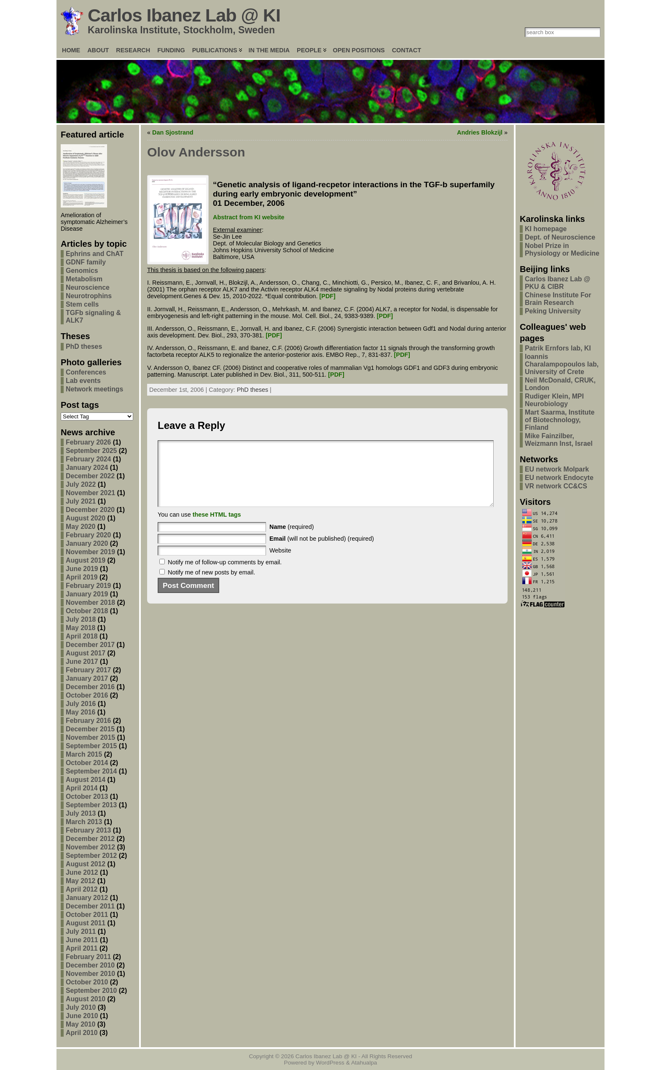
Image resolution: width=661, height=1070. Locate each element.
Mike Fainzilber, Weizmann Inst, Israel (559, 439)
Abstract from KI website (249, 217)
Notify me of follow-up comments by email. (225, 574)
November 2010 (90, 973)
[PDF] (328, 296)
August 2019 (85, 560)
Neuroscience (88, 287)
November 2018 (90, 602)
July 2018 (81, 619)
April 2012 (82, 889)
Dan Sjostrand (172, 132)
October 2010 (87, 982)
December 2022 (90, 476)
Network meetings (94, 389)
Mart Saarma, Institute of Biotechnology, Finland (559, 420)
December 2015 (90, 729)
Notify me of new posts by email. (211, 585)
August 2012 (85, 864)
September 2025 (91, 450)
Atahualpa (364, 1062)
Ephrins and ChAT (95, 253)
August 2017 (85, 653)
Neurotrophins (89, 295)
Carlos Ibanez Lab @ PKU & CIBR (557, 282)
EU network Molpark (557, 469)
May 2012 (80, 880)
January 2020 (87, 543)
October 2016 (87, 695)
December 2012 (90, 838)
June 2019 (82, 568)
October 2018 (87, 611)
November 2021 (90, 492)
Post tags (80, 405)
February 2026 (88, 442)
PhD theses (84, 346)
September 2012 (91, 855)
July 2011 (81, 931)
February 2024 (88, 459)
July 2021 (81, 501)
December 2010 (90, 965)
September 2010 (91, 990)
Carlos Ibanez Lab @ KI (184, 15)
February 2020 (88, 535)
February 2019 (88, 585)
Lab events (83, 380)
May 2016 (80, 712)
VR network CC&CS (556, 486)
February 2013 (88, 830)
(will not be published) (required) (321, 551)
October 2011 (87, 914)
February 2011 (88, 956)
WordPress (330, 1062)
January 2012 (87, 897)
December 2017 (90, 644)
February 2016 (88, 720)
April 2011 (82, 948)
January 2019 (87, 594)
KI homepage (546, 228)
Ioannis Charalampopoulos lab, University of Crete (562, 364)
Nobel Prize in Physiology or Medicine (562, 249)
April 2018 (82, 636)
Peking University (553, 311)
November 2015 (90, 737)
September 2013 (91, 805)
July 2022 (81, 484)
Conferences (86, 372)
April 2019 (82, 577)
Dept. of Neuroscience (560, 237)
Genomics (82, 270)
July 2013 (81, 813)
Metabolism (84, 279)
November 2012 (90, 847)
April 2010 (82, 1032)
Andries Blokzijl (479, 132)
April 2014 (82, 788)
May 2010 (80, 1024)
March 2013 (84, 821)
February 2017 (88, 670)
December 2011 (90, 906)
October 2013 (87, 796)
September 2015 (91, 745)
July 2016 (81, 703)
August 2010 (85, 999)
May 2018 (80, 627)
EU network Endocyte (559, 477)
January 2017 (87, 678)
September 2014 (91, 771)
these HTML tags (217, 527)
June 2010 (82, 1015)
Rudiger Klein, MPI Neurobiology (554, 400)
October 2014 (87, 762)
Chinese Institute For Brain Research (558, 298)
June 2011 (82, 939)
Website (280, 563)
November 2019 (90, 551)
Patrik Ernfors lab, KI (558, 348)
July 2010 (81, 1007)
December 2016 (90, 686)
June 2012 (82, 872)
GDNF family (86, 262)
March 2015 (84, 754)
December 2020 (90, 509)
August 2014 (85, 779)
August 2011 (85, 923)
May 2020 (80, 526)
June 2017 (82, 661)
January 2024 (87, 467)
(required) (291, 539)
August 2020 (85, 518)
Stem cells (82, 304)
